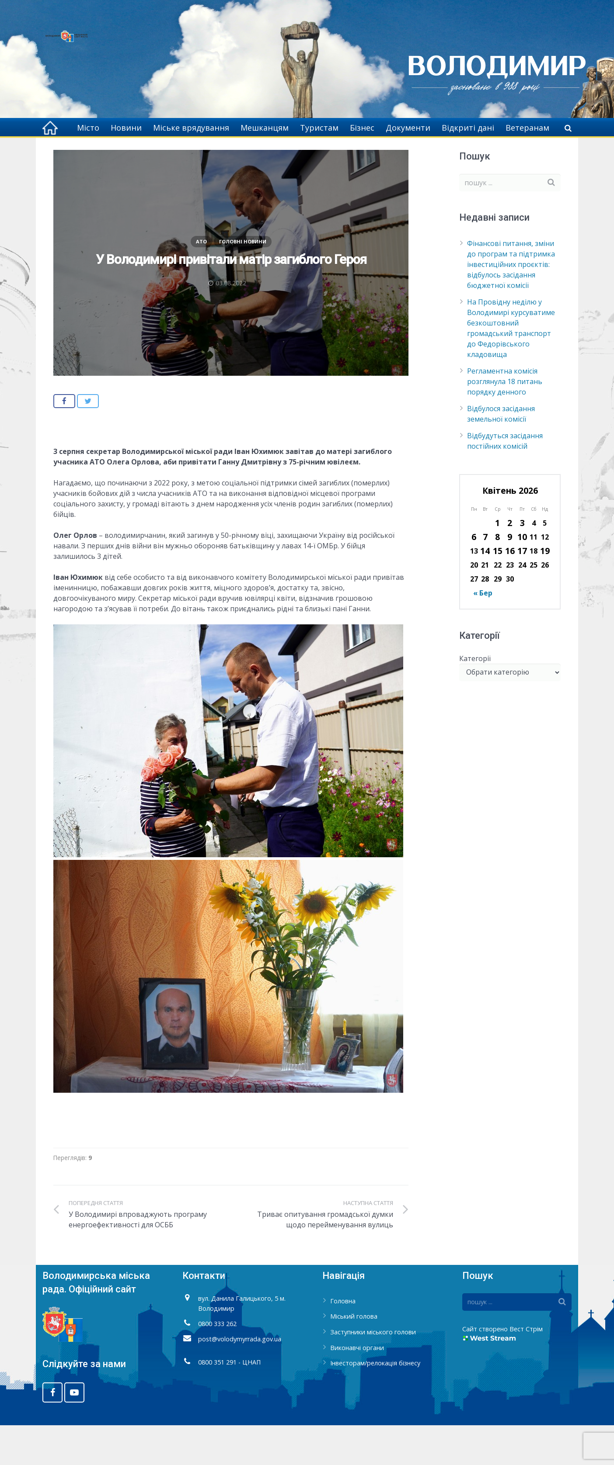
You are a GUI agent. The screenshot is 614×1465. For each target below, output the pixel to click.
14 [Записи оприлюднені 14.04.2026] (485, 591)
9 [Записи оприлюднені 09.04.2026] (509, 577)
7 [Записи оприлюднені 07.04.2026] (485, 577)
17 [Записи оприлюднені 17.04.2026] (522, 591)
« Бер (482, 633)
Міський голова (353, 1356)
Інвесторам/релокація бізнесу (375, 1403)
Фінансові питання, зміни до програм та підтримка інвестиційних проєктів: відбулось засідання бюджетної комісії (511, 304)
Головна (380, 153)
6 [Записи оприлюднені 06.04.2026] (473, 577)
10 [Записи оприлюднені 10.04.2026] (522, 577)
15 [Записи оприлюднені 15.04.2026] (497, 591)
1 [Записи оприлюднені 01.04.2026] (497, 563)
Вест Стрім (526, 1369)
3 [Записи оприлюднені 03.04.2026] (522, 563)
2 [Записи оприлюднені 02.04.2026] (509, 563)
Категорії (475, 698)
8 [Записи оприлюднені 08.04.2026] (497, 577)
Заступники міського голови (373, 1372)
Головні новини (242, 281)
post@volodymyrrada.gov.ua (239, 1379)
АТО (410, 153)
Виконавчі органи (357, 1387)
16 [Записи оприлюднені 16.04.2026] (510, 591)
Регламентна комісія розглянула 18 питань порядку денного (504, 421)
